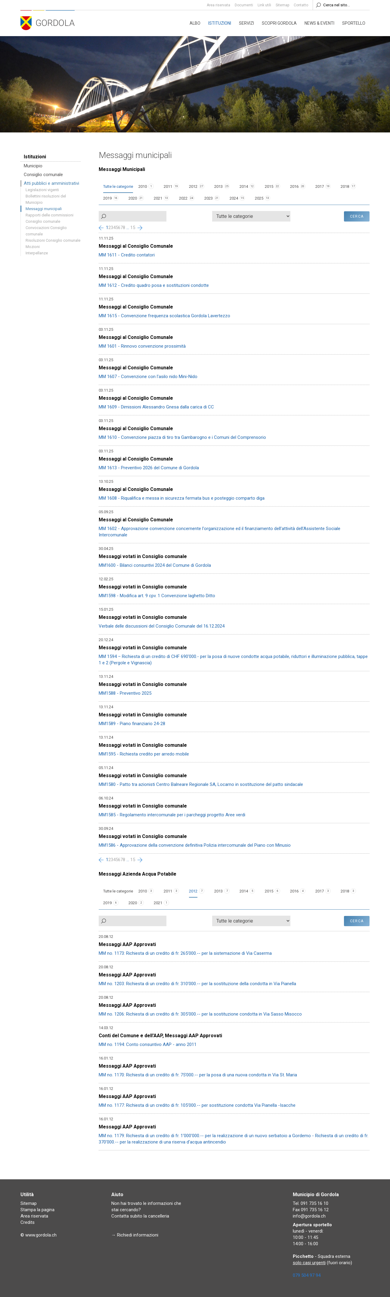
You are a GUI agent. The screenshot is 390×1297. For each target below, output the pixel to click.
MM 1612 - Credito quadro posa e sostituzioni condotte (154, 285)
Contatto (301, 5)
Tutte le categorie (118, 186)
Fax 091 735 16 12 (311, 1209)
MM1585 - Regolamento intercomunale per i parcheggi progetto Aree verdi (172, 815)
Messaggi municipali (44, 208)
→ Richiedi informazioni (134, 1235)
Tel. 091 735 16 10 (310, 1203)
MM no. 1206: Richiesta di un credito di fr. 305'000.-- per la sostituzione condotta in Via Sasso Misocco (200, 1014)
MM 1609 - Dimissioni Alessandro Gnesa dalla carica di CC (156, 407)
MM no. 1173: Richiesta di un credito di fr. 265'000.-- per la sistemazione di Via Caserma (185, 953)
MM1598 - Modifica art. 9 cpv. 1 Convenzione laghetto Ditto (157, 595)
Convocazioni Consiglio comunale (46, 230)
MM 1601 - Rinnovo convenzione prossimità (142, 346)
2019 (107, 198)
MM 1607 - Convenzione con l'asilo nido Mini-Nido (148, 376)
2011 (168, 186)
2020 (132, 198)
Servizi (246, 23)
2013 (218, 186)
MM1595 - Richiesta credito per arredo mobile (144, 754)
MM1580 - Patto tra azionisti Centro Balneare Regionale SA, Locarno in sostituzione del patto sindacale (201, 784)
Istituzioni (219, 23)
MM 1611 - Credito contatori (127, 255)
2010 (142, 186)
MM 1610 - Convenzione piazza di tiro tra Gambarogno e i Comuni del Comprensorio (182, 437)
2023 (208, 198)
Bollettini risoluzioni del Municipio (46, 199)
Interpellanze (37, 253)
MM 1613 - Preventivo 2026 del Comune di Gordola (149, 467)
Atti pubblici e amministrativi (51, 183)
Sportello (353, 23)
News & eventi (319, 23)
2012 (193, 186)
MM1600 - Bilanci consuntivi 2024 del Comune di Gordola (155, 565)
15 (132, 227)
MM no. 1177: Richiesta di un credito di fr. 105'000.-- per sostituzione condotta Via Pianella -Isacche (197, 1105)
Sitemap (282, 5)
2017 (319, 186)
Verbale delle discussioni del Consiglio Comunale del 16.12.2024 (161, 626)
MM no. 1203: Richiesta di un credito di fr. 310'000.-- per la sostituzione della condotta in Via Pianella (197, 983)
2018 (345, 186)
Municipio (33, 166)
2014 (244, 186)
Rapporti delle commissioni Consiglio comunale (49, 218)
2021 (158, 198)
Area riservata (218, 5)
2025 (259, 198)
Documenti (244, 5)
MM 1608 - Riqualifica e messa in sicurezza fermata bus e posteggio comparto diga (182, 498)
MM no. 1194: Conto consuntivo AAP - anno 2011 (148, 1044)
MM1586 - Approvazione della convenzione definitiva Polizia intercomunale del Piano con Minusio (195, 845)
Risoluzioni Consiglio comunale (53, 240)
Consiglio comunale (43, 174)
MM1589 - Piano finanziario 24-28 (132, 723)
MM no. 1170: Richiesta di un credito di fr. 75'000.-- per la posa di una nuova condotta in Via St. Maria (198, 1075)
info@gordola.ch (309, 1216)
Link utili (264, 5)
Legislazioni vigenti (42, 190)
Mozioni (33, 246)
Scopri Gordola (279, 23)
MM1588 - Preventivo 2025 (125, 693)
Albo (195, 23)
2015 (269, 186)
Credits (27, 1222)
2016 (294, 186)
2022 (183, 198)
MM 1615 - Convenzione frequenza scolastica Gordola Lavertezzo (164, 315)
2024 (234, 198)
